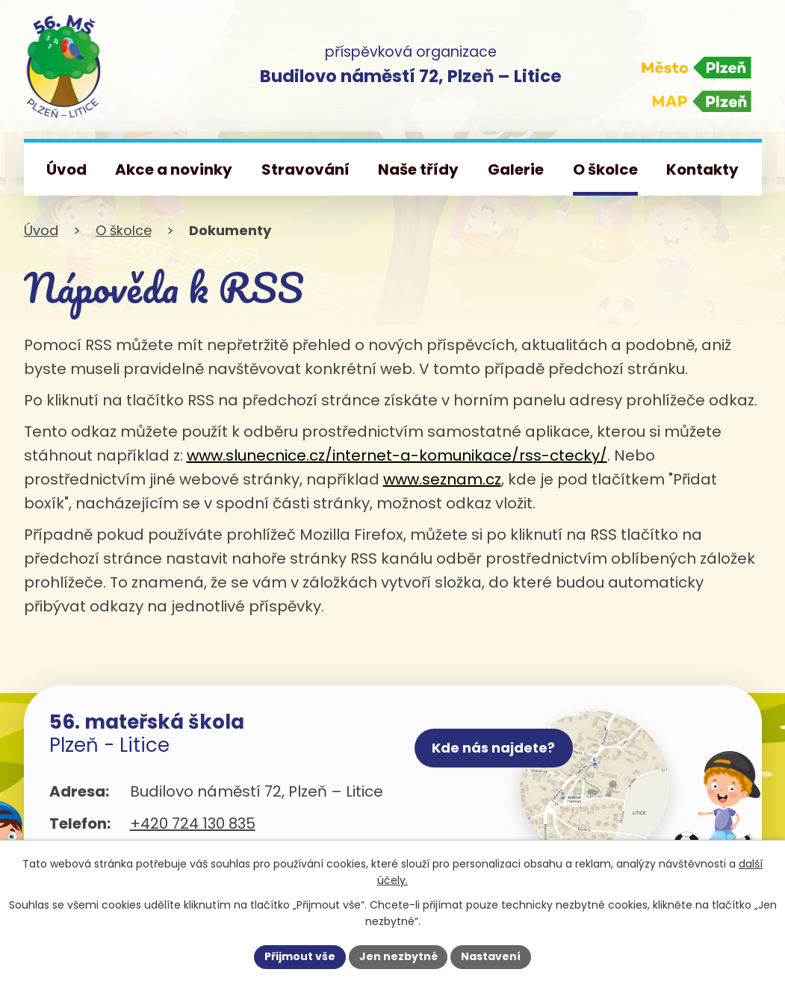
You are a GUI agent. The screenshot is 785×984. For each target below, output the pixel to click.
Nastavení (491, 956)
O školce (124, 230)
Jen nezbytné (398, 956)
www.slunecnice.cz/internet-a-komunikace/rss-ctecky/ (397, 455)
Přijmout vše (299, 956)
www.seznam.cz (442, 479)
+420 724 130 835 (192, 823)
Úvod (41, 230)
